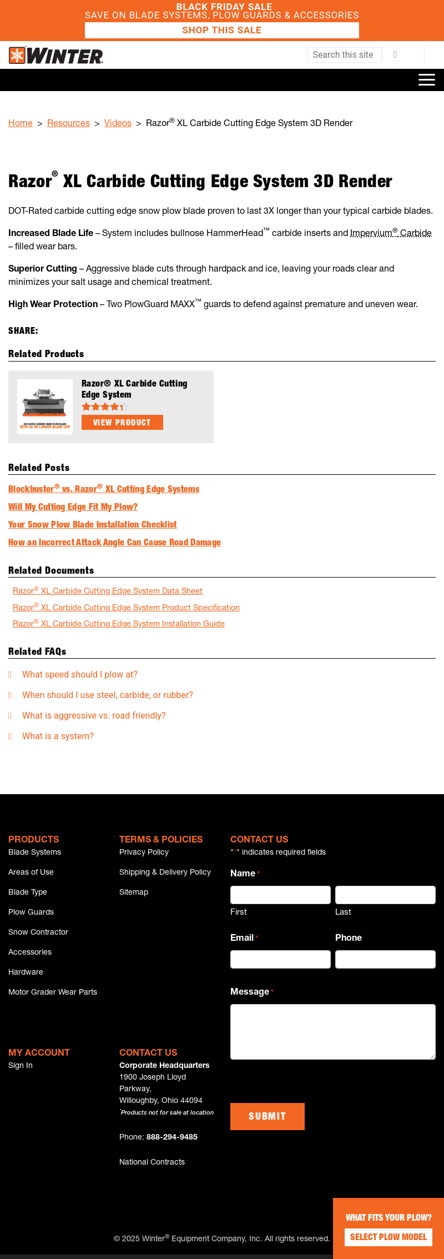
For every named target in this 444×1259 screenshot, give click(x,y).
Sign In (20, 1071)
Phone (348, 939)
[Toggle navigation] (426, 80)
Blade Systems (34, 853)
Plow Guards (31, 915)
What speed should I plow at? (80, 674)
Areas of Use (31, 873)
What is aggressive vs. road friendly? (94, 715)
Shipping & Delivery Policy (165, 873)
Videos (118, 124)
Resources (68, 124)
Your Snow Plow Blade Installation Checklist (92, 525)
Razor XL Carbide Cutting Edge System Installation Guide (119, 624)
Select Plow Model (388, 1238)
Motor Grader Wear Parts (52, 997)
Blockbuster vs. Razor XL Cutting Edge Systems (103, 490)
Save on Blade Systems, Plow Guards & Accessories (222, 20)
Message (252, 993)
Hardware (25, 976)
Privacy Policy (144, 853)
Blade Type (27, 894)
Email (244, 939)
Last (343, 913)
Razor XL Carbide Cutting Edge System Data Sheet (108, 591)
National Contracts (152, 1167)
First (238, 913)
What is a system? (58, 736)
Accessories (30, 956)
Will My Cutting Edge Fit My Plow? (73, 508)
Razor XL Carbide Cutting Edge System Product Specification (126, 608)
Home (20, 124)
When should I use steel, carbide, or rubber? (107, 695)
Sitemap (133, 894)
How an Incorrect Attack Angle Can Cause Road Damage (114, 543)
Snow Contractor (38, 935)
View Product (122, 424)
